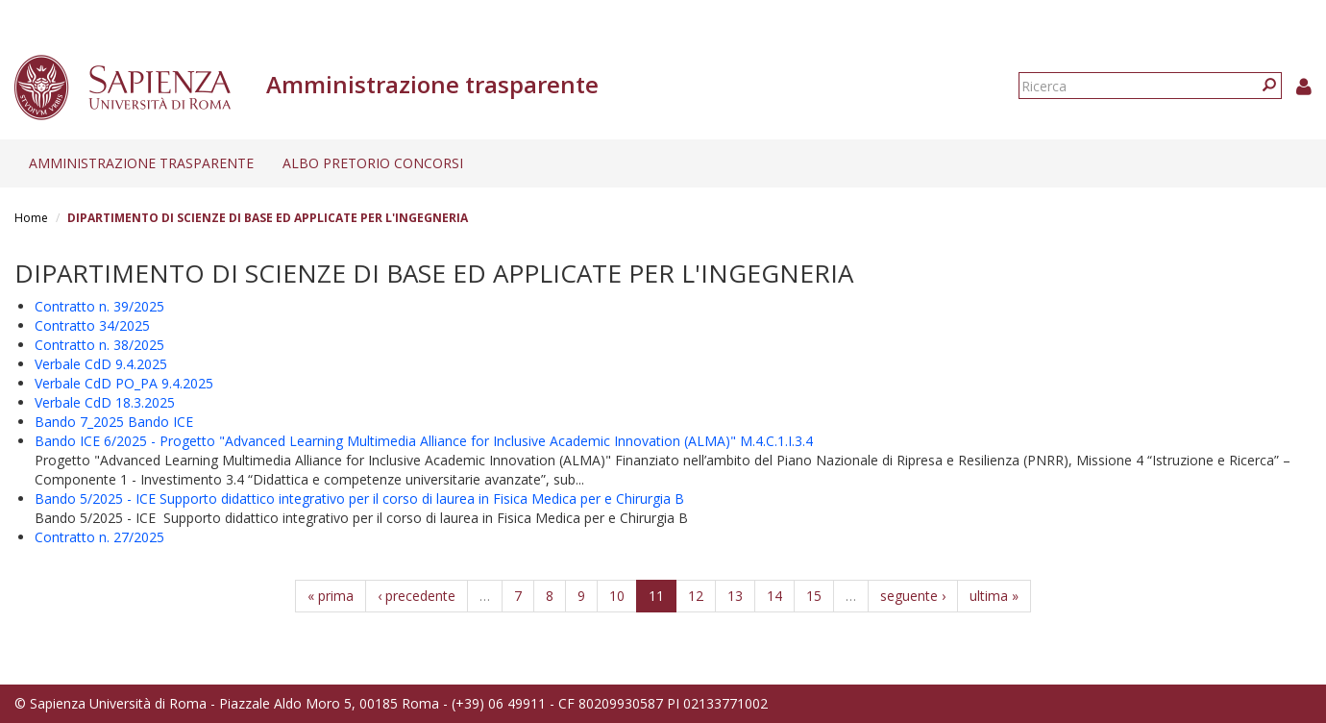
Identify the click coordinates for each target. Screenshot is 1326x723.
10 (617, 595)
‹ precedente (416, 595)
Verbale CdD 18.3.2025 (105, 402)
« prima (330, 595)
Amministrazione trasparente (141, 163)
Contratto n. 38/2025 (99, 345)
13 (735, 595)
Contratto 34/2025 (92, 325)
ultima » (994, 595)
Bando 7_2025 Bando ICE (114, 421)
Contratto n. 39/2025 (99, 306)
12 (695, 595)
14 (774, 595)
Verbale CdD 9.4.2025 (101, 364)
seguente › (912, 595)
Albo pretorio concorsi (372, 163)
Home (31, 218)
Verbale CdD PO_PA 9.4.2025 (124, 383)
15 (814, 595)
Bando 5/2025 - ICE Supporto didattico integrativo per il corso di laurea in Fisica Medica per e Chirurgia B (359, 498)
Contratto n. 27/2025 (99, 537)
